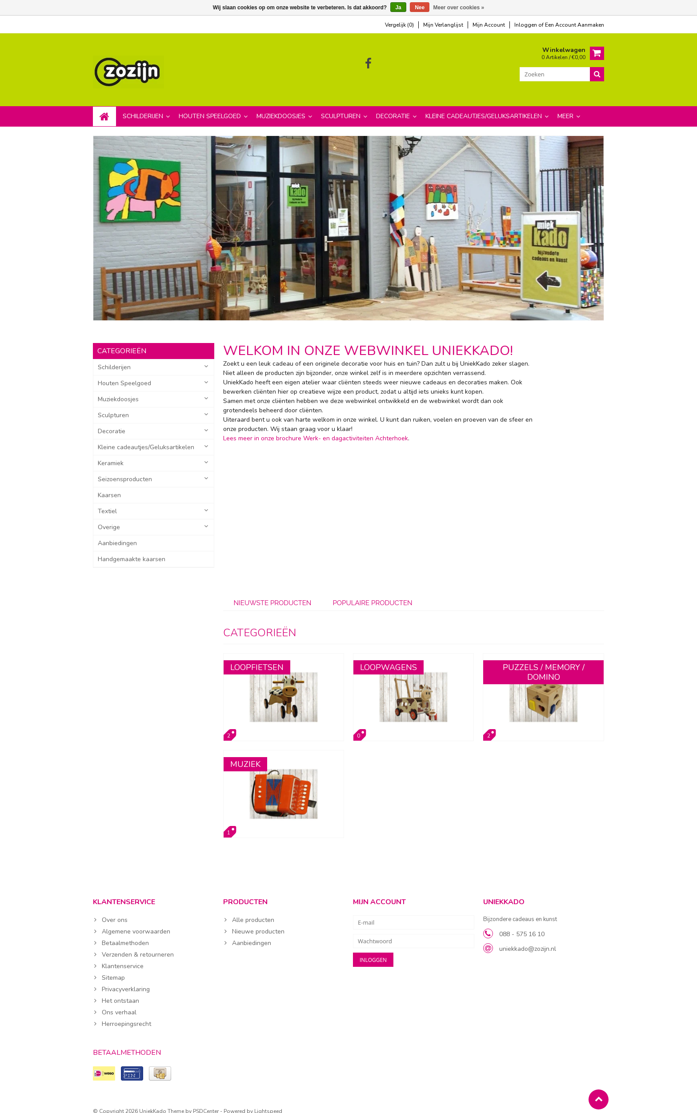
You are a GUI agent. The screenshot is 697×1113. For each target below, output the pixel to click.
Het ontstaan (120, 992)
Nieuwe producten (258, 922)
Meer (565, 107)
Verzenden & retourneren (138, 945)
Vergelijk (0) (399, 24)
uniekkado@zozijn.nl (527, 940)
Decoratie (393, 107)
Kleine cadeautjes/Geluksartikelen (483, 107)
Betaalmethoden (125, 934)
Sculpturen (341, 107)
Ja (398, 7)
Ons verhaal (119, 1003)
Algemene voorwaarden (136, 922)
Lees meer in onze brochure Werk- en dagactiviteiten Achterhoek (315, 429)
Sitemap (113, 969)
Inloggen (526, 24)
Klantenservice (123, 957)
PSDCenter (206, 1102)
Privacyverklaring (126, 980)
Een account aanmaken (574, 24)
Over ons (115, 911)
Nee (420, 7)
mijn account (489, 24)
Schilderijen (143, 107)
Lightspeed (268, 1102)
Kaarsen (109, 486)
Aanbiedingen (117, 534)
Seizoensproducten (125, 470)
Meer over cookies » (459, 7)
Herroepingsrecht (126, 1015)
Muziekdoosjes (280, 107)
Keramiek (111, 454)
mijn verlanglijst (443, 24)
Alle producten (253, 911)
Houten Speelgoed (210, 107)
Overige (109, 518)
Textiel (107, 502)
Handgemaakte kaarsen (131, 550)
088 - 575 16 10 (522, 925)
